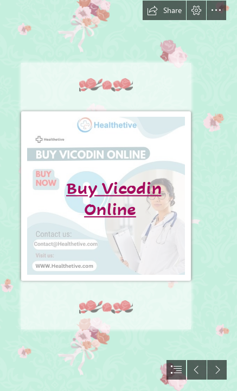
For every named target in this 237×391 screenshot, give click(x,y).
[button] (164, 10)
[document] (118, 195)
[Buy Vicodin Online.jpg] (107, 195)
